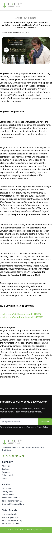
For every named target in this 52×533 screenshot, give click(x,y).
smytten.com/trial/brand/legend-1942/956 (20, 314)
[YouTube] (16, 456)
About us (6, 466)
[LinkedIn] (13, 456)
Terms (29, 427)
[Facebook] (3, 456)
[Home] (12, 5)
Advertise (6, 472)
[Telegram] (23, 456)
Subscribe (45, 421)
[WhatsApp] (20, 456)
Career (5, 478)
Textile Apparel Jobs (10, 517)
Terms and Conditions (11, 498)
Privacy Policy (42, 427)
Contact (5, 469)
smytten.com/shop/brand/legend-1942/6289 (22, 317)
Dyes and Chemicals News (13, 504)
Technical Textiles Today (12, 520)
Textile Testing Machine (12, 501)
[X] (6, 456)
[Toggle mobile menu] (48, 5)
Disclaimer (6, 488)
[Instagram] (10, 456)
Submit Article (8, 475)
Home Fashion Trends (11, 523)
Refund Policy (7, 494)
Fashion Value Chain (10, 514)
